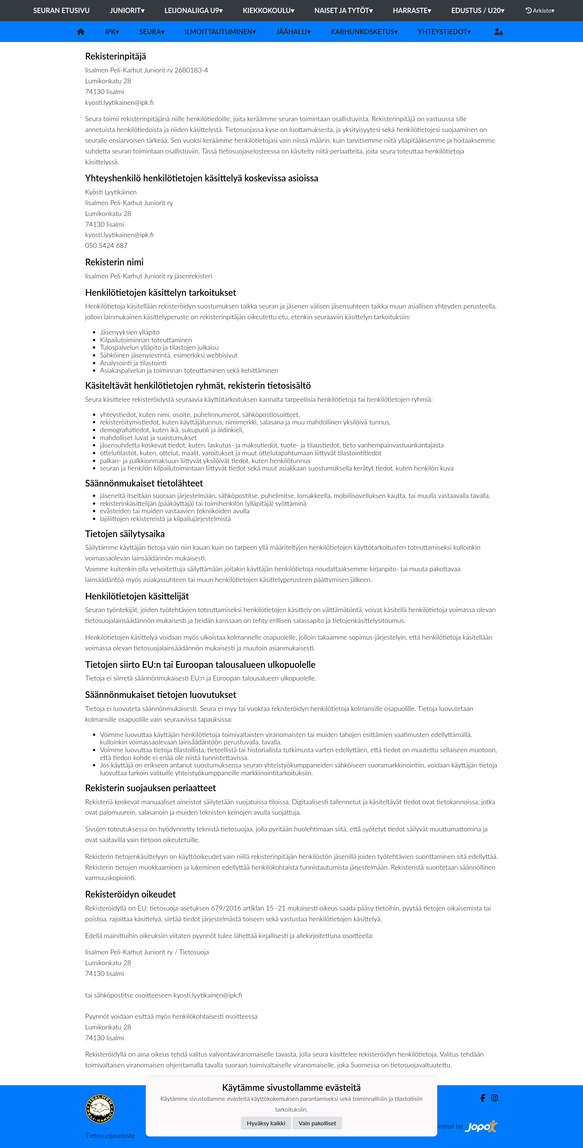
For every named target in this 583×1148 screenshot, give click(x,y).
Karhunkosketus (364, 32)
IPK (112, 32)
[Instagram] (491, 1098)
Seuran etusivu (61, 10)
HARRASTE (412, 10)
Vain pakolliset (317, 1122)
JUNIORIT (127, 10)
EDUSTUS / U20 (477, 10)
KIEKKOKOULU (268, 10)
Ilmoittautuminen (220, 32)
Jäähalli (293, 32)
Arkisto (540, 10)
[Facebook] (479, 1098)
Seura (151, 32)
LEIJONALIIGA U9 (194, 10)
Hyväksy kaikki (266, 1122)
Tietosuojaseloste (110, 1135)
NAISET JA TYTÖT (344, 10)
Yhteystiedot (444, 32)
